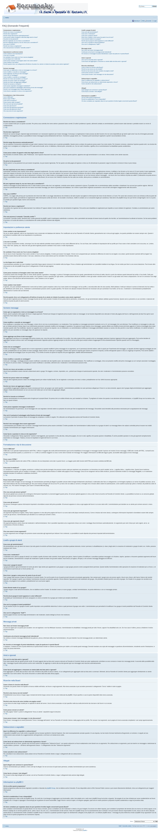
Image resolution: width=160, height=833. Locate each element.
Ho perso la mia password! (10, 39)
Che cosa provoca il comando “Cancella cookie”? (17, 47)
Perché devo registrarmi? (10, 33)
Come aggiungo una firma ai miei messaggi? (15, 73)
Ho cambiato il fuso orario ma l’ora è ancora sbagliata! (18, 57)
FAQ (143, 21)
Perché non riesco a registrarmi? (12, 46)
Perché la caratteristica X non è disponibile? (94, 99)
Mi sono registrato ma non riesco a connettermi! (16, 40)
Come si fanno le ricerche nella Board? (92, 67)
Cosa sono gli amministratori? (90, 32)
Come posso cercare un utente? (90, 72)
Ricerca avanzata (152, 8)
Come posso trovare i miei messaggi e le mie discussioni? (98, 74)
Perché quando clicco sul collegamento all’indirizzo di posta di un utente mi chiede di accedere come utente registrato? (36, 64)
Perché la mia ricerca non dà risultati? (92, 69)
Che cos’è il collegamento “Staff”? (91, 44)
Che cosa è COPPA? (9, 44)
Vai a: (131, 821)
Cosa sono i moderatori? (88, 33)
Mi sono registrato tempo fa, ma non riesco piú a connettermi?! (20, 42)
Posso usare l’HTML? (9, 98)
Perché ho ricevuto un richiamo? (12, 84)
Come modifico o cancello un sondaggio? (14, 77)
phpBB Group (51, 788)
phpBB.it (85, 830)
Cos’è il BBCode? (8, 97)
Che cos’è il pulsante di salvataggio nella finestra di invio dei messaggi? (23, 87)
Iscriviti (149, 21)
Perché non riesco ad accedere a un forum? (15, 78)
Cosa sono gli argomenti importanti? (13, 107)
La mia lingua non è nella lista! (11, 59)
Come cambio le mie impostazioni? (13, 53)
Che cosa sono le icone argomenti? (13, 111)
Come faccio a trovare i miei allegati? (92, 91)
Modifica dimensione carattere (155, 17)
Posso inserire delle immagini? (11, 102)
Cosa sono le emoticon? (10, 100)
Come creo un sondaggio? (10, 75)
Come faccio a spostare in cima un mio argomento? (17, 91)
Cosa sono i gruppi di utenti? (89, 35)
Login (155, 21)
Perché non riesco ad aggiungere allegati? (15, 82)
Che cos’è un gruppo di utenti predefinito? (93, 42)
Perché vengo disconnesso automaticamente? (16, 35)
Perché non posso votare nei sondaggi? (14, 80)
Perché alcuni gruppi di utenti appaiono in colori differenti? (98, 40)
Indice (7, 17)
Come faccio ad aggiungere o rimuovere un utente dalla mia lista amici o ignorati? (104, 61)
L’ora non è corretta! (9, 55)
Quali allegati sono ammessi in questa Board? (94, 89)
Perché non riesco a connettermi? (12, 32)
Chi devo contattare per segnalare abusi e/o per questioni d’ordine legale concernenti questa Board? (109, 101)
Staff (120, 826)
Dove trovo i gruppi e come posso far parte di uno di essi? (97, 37)
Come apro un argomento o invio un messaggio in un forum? (20, 70)
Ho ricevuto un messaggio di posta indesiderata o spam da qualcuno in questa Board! (105, 53)
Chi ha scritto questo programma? (91, 97)
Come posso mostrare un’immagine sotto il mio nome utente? (20, 60)
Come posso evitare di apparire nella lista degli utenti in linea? (20, 37)
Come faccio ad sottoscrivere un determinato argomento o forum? (100, 82)
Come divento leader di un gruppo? (91, 39)
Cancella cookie (126, 826)
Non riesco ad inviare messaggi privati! (92, 50)
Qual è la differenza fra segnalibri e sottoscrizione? (96, 80)
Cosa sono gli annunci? (9, 105)
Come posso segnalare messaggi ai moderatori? (16, 86)
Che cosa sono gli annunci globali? (13, 104)
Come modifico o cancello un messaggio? (15, 72)
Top (6, 127)
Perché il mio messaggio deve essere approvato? (17, 89)
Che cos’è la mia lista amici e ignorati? (92, 59)
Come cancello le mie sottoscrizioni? (92, 83)
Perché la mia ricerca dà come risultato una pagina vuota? (98, 71)
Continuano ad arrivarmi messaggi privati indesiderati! (96, 52)
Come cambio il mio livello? (10, 62)
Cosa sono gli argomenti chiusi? (12, 109)
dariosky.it (137, 21)
